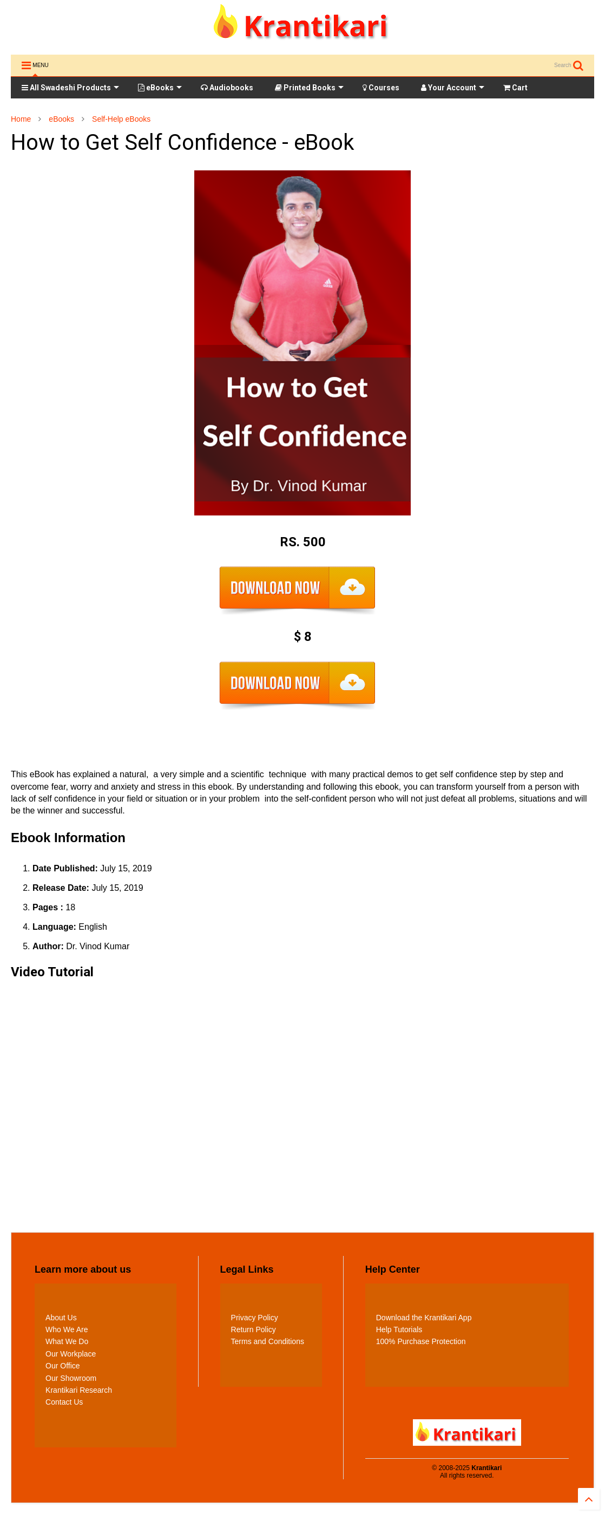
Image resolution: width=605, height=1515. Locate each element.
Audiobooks (227, 87)
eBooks (160, 87)
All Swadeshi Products (70, 87)
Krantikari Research (78, 1390)
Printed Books (309, 87)
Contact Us (64, 1402)
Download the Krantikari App (424, 1317)
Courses (381, 87)
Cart (515, 87)
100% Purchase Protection (421, 1341)
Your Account (452, 87)
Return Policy (253, 1329)
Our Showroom (70, 1378)
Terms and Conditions (267, 1341)
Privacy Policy (254, 1317)
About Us (61, 1317)
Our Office (62, 1365)
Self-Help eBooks (121, 119)
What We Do (66, 1341)
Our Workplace (70, 1353)
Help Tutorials (399, 1329)
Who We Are (66, 1329)
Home (21, 119)
